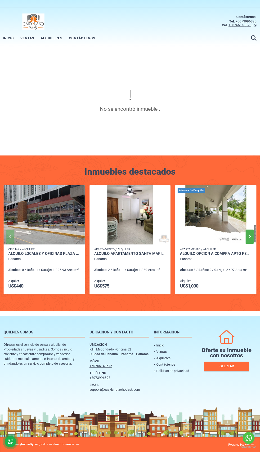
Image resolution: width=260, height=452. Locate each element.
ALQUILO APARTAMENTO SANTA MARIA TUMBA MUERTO (130, 254)
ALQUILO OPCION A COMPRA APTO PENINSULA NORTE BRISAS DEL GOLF (216, 254)
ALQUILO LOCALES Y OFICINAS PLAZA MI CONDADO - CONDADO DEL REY (44, 254)
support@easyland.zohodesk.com (115, 389)
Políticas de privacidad (172, 371)
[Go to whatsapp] (249, 438)
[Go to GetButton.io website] (248, 447)
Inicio (8, 38)
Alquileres (52, 38)
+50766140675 (240, 25)
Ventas (27, 38)
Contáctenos (82, 38)
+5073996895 (246, 21)
